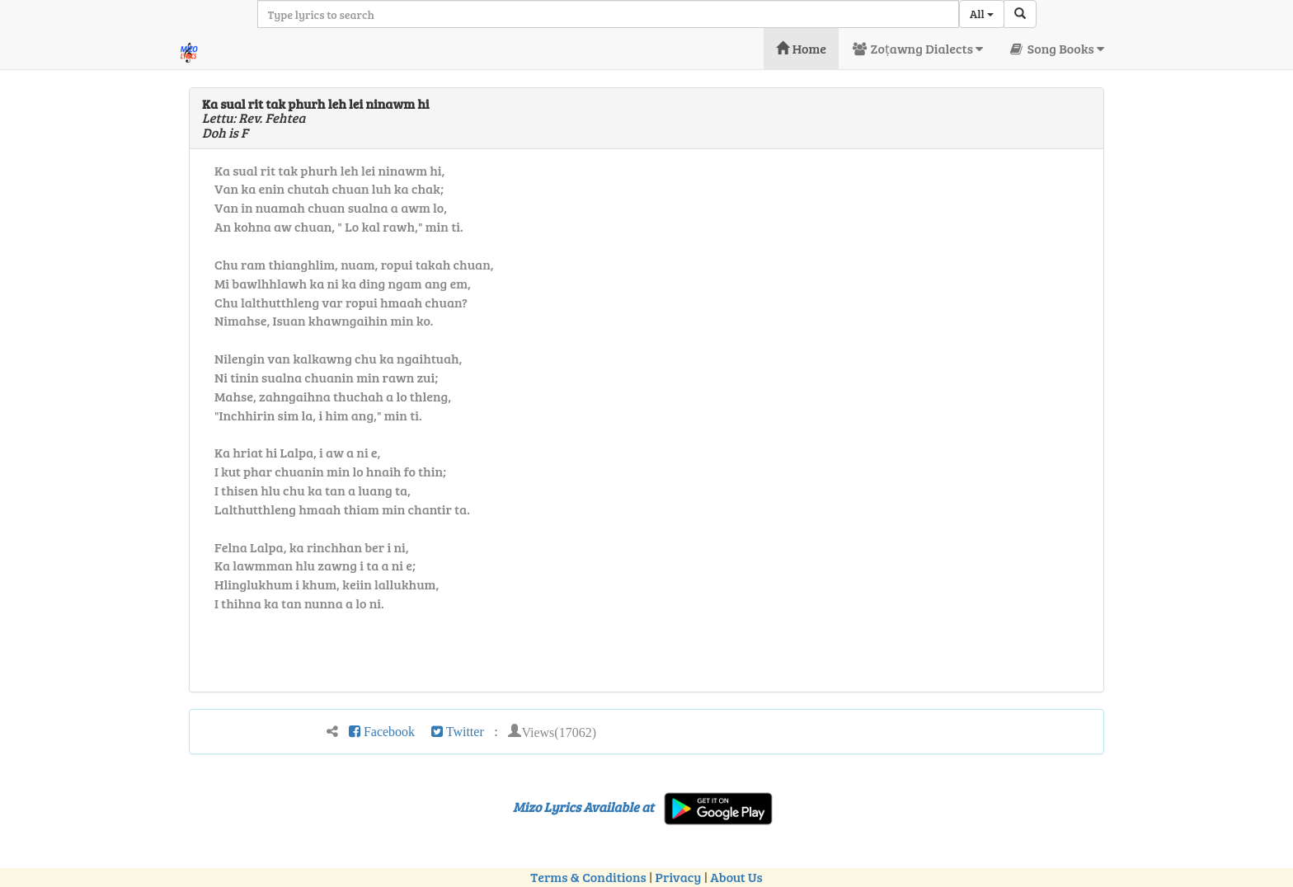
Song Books (1056, 48)
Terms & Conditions (588, 876)
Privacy (679, 876)
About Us (736, 876)
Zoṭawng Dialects (917, 48)
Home (801, 48)
